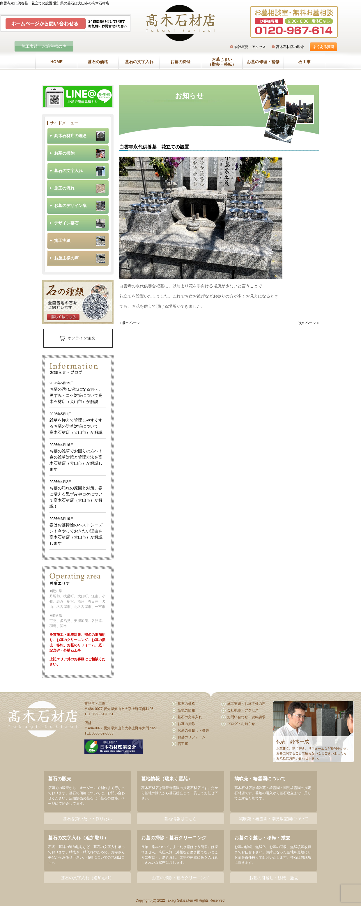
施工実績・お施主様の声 (44, 46)
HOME (56, 61)
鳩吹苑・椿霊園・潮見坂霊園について (273, 818)
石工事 (304, 61)
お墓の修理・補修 (263, 61)
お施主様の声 (66, 258)
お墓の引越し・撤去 (193, 730)
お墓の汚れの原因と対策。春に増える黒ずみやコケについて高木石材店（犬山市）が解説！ (75, 494)
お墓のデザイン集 (70, 205)
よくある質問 (323, 47)
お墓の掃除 (180, 61)
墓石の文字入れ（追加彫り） (87, 877)
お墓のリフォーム (192, 737)
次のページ (307, 323)
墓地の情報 (186, 710)
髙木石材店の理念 (290, 47)
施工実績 (62, 240)
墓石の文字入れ (139, 61)
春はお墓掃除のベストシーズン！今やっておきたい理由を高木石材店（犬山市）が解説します (75, 531)
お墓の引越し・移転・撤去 (273, 877)
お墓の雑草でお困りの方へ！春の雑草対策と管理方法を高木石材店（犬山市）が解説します (75, 457)
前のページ (131, 323)
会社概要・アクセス (250, 47)
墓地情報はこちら (180, 818)
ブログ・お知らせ (241, 724)
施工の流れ (64, 188)
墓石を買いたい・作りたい (87, 818)
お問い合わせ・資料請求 (246, 717)
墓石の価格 (98, 61)
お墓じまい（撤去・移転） (222, 62)
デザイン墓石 (66, 223)
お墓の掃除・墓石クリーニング (180, 877)
